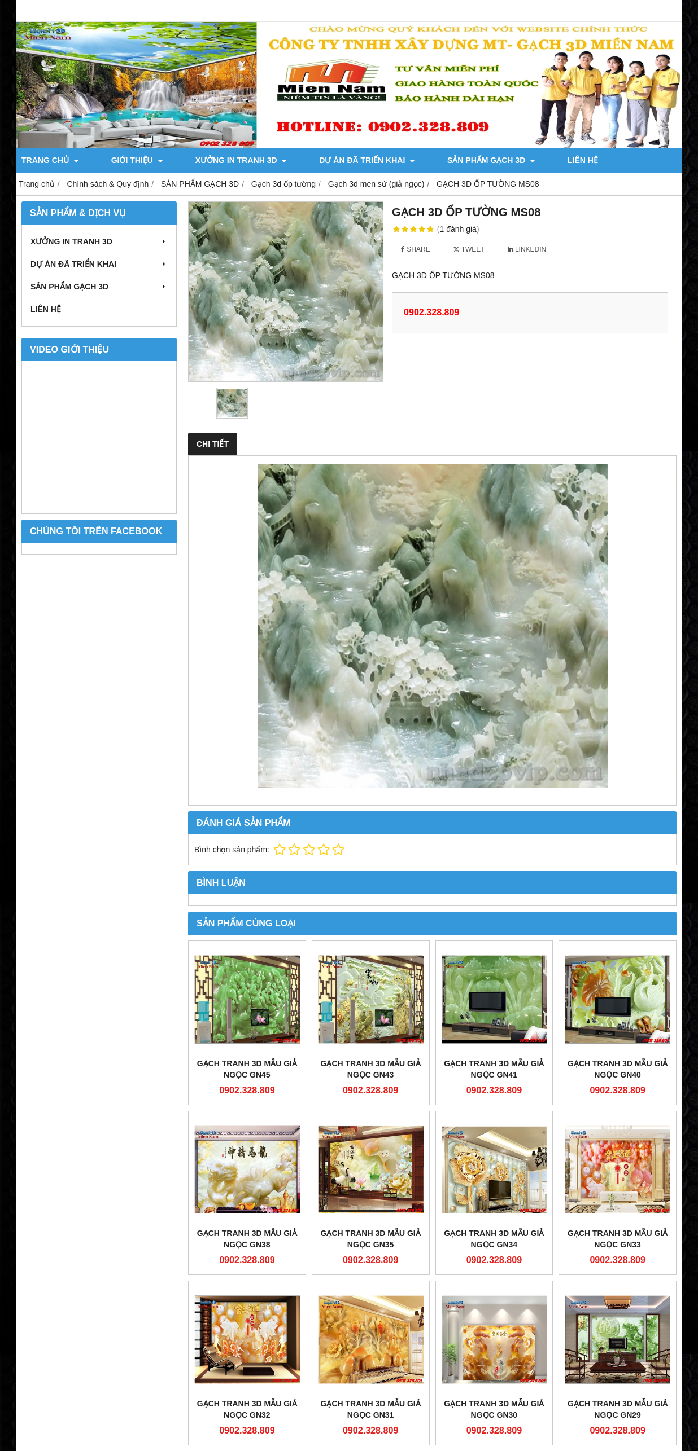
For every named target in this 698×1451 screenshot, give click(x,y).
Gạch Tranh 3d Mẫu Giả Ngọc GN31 (371, 1409)
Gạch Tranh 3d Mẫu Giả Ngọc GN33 (618, 1239)
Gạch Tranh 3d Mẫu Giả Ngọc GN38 (247, 1239)
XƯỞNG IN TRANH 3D (200, 160)
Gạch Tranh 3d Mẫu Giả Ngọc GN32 (247, 1409)
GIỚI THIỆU (116, 160)
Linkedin (527, 249)
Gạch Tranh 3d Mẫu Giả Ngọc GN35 (371, 1239)
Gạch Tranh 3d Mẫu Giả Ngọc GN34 (494, 1239)
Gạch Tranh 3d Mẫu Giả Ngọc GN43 (371, 1069)
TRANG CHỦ (50, 160)
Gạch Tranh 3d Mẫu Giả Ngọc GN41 (494, 1069)
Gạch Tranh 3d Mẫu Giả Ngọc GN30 (494, 1409)
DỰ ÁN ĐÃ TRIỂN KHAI (305, 160)
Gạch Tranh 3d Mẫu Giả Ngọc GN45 (247, 1069)
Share (415, 249)
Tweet (469, 249)
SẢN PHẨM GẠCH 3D (408, 160)
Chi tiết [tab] (213, 444)
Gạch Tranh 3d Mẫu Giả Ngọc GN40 (618, 1069)
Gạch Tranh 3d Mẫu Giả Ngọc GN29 (618, 1409)
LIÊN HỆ (479, 160)
